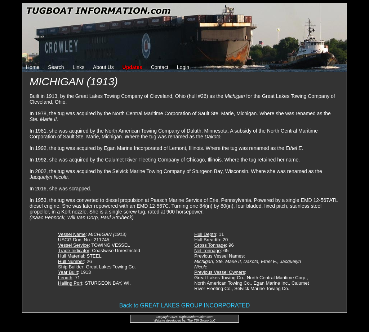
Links (79, 67)
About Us (103, 67)
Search (56, 67)
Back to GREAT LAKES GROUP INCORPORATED (184, 305)
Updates (132, 67)
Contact (159, 67)
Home (32, 67)
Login (183, 67)
